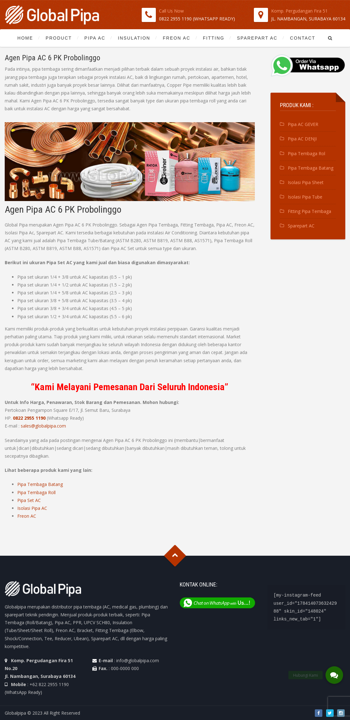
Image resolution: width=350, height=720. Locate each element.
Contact (302, 38)
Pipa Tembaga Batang (40, 484)
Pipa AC (95, 38)
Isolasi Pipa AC (32, 508)
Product (59, 38)
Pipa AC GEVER (303, 124)
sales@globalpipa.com (43, 426)
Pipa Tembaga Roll (36, 492)
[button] (334, 675)
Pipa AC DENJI (302, 139)
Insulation (134, 38)
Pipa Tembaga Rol (306, 153)
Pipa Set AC (29, 500)
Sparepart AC (257, 38)
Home (25, 38)
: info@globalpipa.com (136, 660)
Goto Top (175, 556)
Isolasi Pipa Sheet (306, 182)
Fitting (213, 38)
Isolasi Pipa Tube (305, 197)
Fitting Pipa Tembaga (309, 211)
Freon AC (176, 38)
